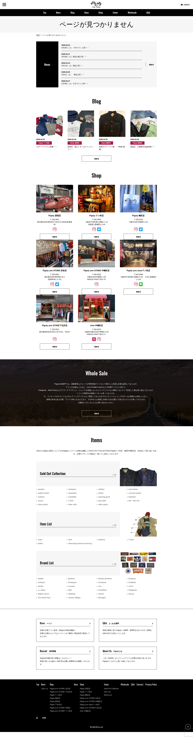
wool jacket (133, 492)
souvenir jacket (135, 496)
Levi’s (131, 589)
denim (100, 496)
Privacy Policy (151, 690)
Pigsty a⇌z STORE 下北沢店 (61, 698)
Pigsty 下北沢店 (56, 711)
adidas (40, 582)
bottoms (101, 543)
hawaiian (132, 500)
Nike (70, 593)
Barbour (71, 582)
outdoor (41, 500)
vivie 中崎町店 (85, 717)
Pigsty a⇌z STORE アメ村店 (61, 717)
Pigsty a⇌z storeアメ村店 (90, 711)
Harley (40, 589)
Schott (101, 597)
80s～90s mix (134, 504)
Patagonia (133, 593)
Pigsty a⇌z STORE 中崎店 (60, 714)
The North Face (44, 601)
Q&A (148, 12)
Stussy (131, 597)
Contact (140, 690)
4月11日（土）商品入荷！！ (72, 66)
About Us (114, 656)
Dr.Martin (132, 585)
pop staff (102, 504)
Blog (73, 12)
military (101, 492)
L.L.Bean (41, 593)
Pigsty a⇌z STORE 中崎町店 (91, 707)
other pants (103, 508)
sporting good (104, 500)
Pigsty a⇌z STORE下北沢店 (91, 714)
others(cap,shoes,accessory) (80, 547)
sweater (41, 492)
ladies (40, 547)
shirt (70, 543)
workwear (72, 492)
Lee (99, 589)
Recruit (49, 656)
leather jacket (43, 496)
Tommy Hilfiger (74, 601)
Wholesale (132, 12)
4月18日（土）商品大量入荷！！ (74, 57)
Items (115, 12)
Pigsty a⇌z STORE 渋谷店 (60, 695)
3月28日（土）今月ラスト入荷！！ (74, 84)
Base (86, 12)
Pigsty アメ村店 (56, 701)
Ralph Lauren (43, 597)
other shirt (72, 508)
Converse (102, 585)
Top (44, 12)
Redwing (71, 597)
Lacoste (71, 589)
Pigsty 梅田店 (55, 704)
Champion (72, 585)
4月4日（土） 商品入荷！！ (72, 75)
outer (40, 543)
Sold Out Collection (111, 695)
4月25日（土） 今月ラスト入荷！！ (75, 48)
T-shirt (70, 504)
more (151, 64)
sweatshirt (72, 496)
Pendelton (102, 593)
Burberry (132, 582)
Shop (100, 12)
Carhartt (41, 585)
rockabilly (72, 500)
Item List (107, 698)
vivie (41, 723)
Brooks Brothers (105, 582)
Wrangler (102, 601)
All (115, 478)
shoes (40, 504)
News (58, 12)
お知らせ (44, 695)
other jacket (43, 508)
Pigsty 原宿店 (55, 707)
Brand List (108, 701)
